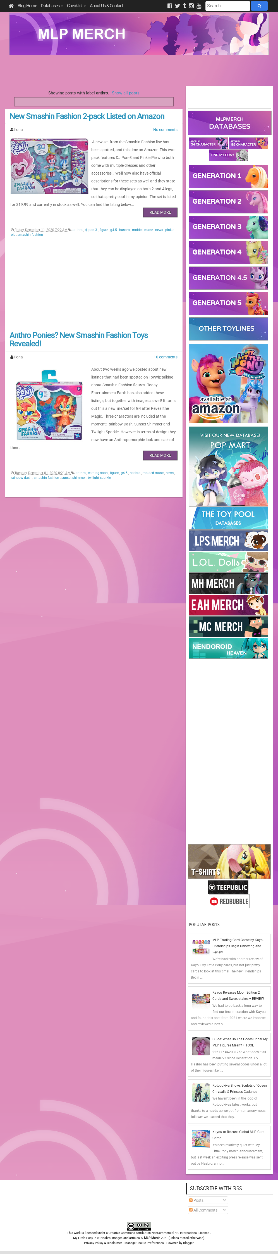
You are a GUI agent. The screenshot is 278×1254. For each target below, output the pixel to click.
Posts (196, 1200)
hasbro (125, 230)
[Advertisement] (139, 70)
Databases (52, 5)
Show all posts (126, 93)
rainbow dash (21, 478)
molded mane (143, 230)
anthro (78, 230)
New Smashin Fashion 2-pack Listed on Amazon (86, 116)
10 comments (166, 357)
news (159, 230)
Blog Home (27, 5)
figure (104, 230)
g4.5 (114, 230)
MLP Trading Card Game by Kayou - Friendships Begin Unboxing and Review (239, 946)
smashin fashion (30, 235)
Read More (160, 212)
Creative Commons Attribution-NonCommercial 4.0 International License (159, 1233)
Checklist (76, 5)
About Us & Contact (106, 5)
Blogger (188, 1243)
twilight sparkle (99, 478)
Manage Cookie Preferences (144, 1243)
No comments (165, 129)
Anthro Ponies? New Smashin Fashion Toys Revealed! (78, 340)
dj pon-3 (91, 230)
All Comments (203, 1210)
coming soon (98, 473)
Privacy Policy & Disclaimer (103, 1243)
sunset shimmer (74, 478)
